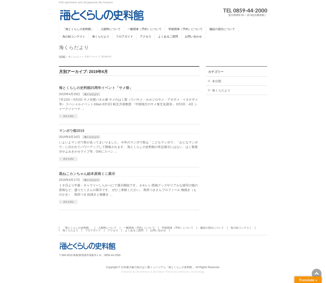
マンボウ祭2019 (71, 131)
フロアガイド (93, 230)
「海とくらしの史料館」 (76, 227)
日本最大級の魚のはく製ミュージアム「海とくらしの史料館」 (158, 267)
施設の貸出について (212, 227)
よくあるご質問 (134, 230)
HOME (62, 56)
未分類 (216, 81)
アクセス (113, 230)
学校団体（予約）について (177, 227)
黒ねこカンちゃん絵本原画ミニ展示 (87, 174)
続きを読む (68, 116)
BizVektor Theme (163, 271)
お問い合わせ (158, 230)
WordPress (143, 271)
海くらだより (91, 94)
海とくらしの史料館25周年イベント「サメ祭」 (96, 88)
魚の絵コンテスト (241, 227)
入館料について (107, 227)
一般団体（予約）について (139, 227)
